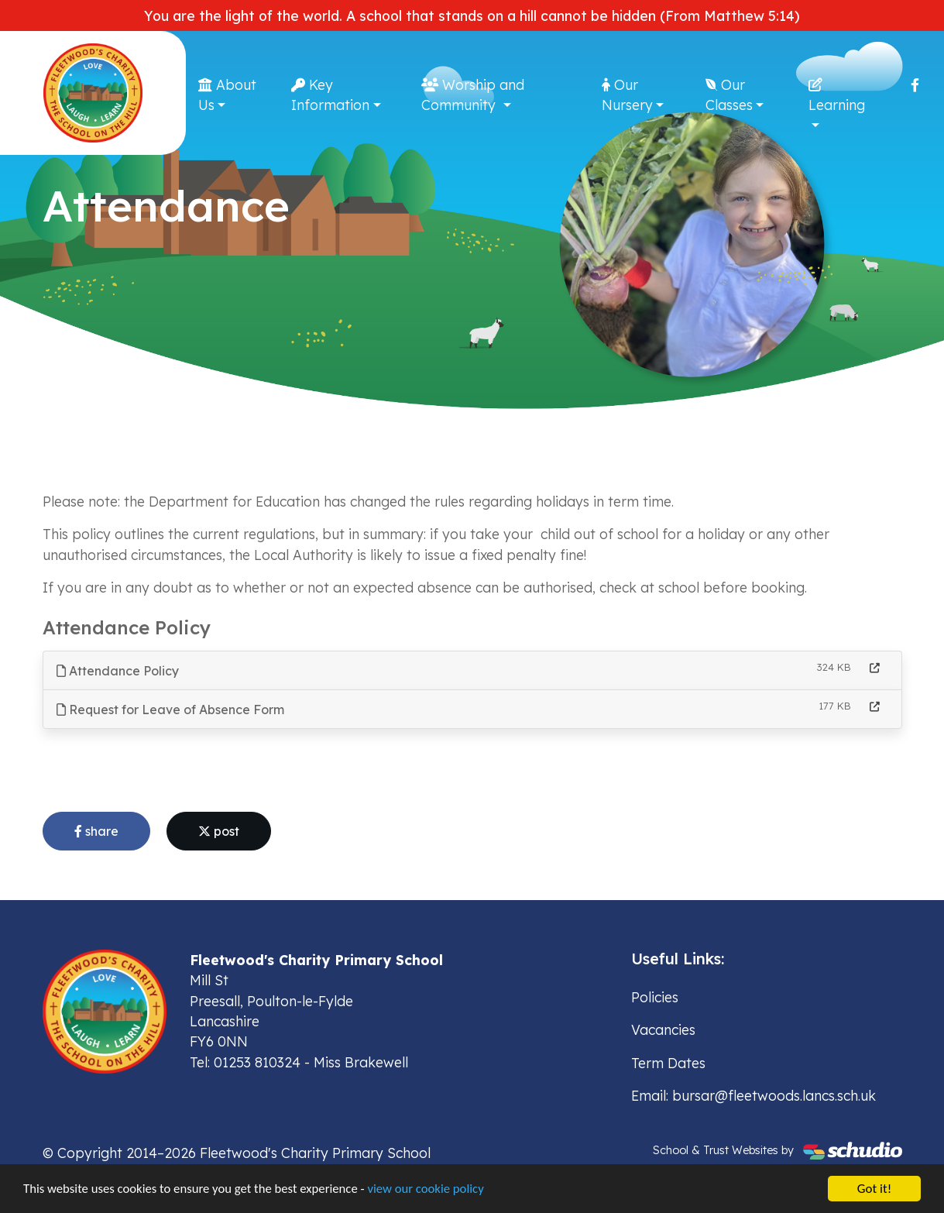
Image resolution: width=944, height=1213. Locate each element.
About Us (227, 94)
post (218, 831)
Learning (836, 95)
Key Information (330, 94)
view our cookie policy (433, 1191)
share (96, 831)
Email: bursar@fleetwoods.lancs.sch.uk (753, 1095)
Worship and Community (472, 94)
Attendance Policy (118, 671)
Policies (654, 996)
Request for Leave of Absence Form (170, 709)
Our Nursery (627, 94)
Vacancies (663, 1029)
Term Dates (668, 1062)
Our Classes (729, 94)
